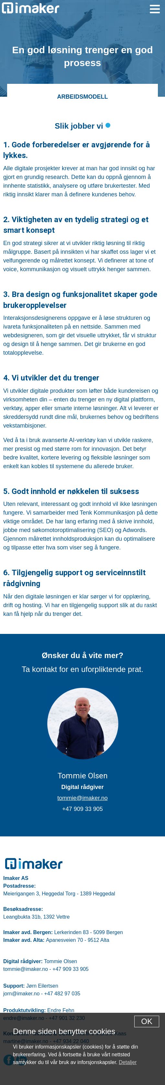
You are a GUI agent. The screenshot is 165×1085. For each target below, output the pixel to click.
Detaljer (128, 1062)
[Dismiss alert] (146, 1021)
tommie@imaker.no (82, 798)
